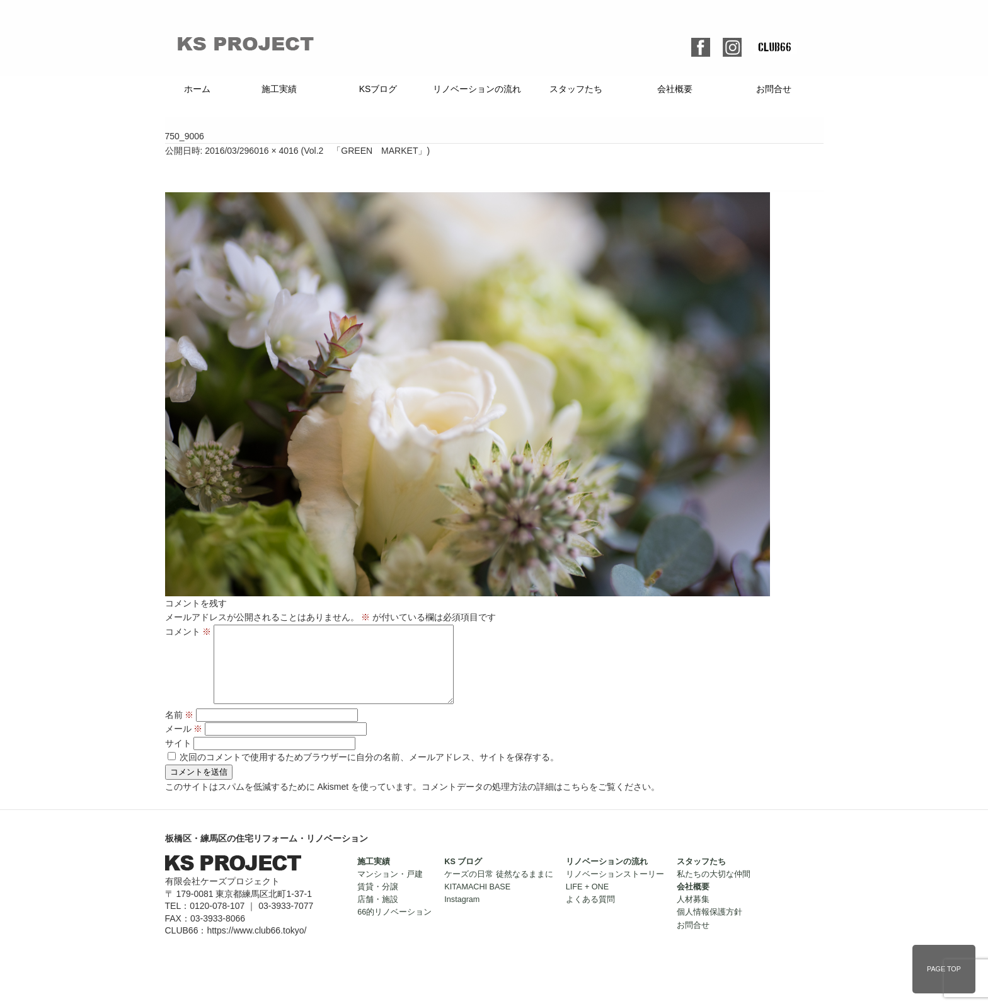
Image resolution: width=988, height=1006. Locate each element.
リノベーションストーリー (615, 889)
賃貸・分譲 (377, 902)
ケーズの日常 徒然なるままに (498, 889)
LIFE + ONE (587, 902)
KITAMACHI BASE (477, 902)
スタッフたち (575, 89)
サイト (178, 758)
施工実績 (279, 89)
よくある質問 (590, 914)
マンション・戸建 (390, 889)
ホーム (197, 89)
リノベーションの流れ (477, 89)
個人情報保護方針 (709, 927)
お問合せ (773, 89)
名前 (179, 730)
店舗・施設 (377, 914)
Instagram (462, 914)
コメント (188, 632)
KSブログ (378, 89)
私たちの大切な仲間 (713, 889)
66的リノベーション (394, 927)
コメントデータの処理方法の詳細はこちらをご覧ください (536, 802)
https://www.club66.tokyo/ (256, 945)
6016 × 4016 (273, 151)
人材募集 (693, 914)
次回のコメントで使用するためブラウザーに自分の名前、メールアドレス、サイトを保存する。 (369, 772)
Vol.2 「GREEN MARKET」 (365, 151)
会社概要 (674, 89)
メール (184, 744)
